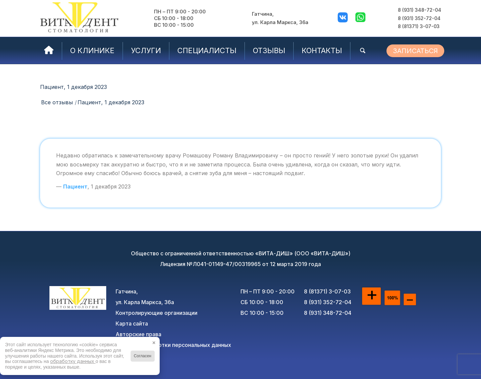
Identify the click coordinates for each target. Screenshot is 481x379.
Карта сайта (132, 323)
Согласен (142, 356)
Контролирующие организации (156, 312)
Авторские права (138, 334)
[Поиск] (362, 50)
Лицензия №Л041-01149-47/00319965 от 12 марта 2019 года (240, 264)
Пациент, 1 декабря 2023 (73, 87)
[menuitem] (49, 50)
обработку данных (73, 361)
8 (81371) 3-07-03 (419, 26)
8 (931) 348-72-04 (419, 10)
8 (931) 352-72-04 (419, 18)
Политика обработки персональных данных (173, 345)
